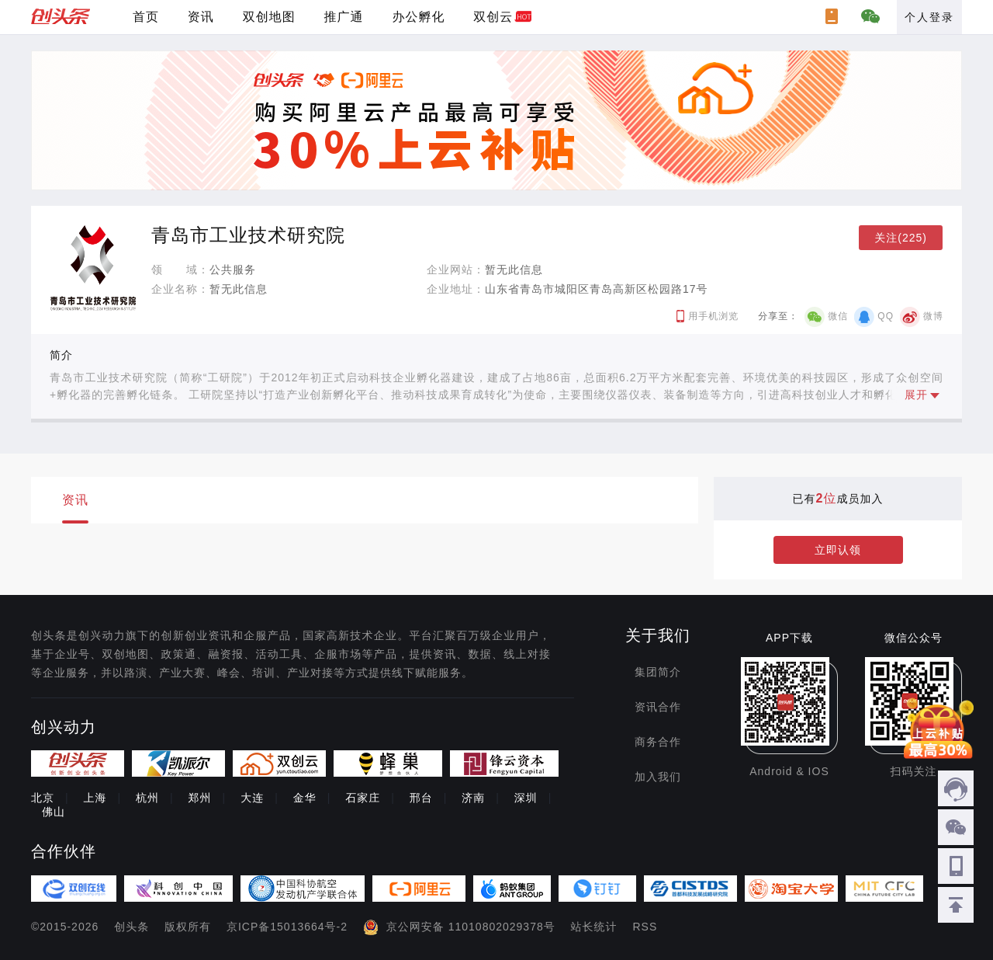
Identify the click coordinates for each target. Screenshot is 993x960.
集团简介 (658, 672)
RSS (645, 926)
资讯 (201, 16)
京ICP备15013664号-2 (287, 926)
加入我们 (658, 776)
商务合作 (658, 742)
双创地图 (269, 16)
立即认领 (838, 550)
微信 (838, 316)
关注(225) (900, 237)
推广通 (344, 16)
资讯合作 (658, 707)
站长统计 (594, 926)
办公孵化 (418, 16)
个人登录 (929, 17)
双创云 (493, 16)
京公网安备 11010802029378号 (470, 926)
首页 (146, 16)
